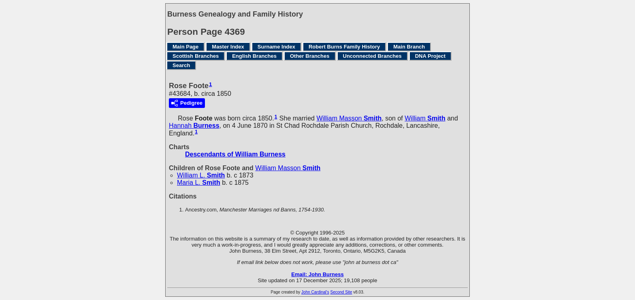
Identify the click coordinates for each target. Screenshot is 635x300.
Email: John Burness (317, 274)
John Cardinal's (315, 292)
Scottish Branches (196, 56)
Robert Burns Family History (344, 47)
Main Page (185, 47)
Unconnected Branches (372, 56)
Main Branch (409, 47)
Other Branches (310, 56)
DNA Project (430, 56)
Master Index (228, 47)
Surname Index (276, 47)
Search (181, 65)
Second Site (341, 292)
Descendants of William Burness (235, 154)
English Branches (254, 56)
